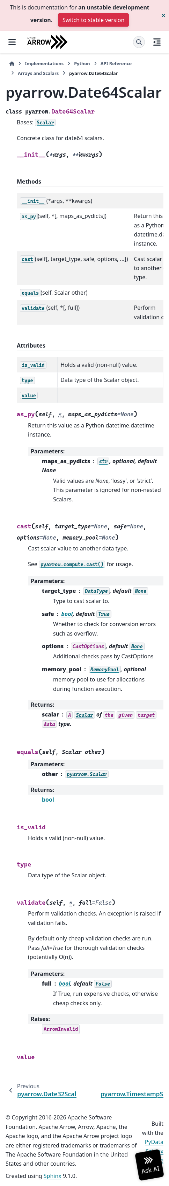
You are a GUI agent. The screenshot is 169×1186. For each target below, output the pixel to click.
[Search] (139, 42)
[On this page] (156, 42)
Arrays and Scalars (38, 73)
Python (82, 63)
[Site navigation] (12, 42)
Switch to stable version (93, 20)
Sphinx (52, 1176)
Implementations (44, 63)
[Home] (11, 63)
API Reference (116, 63)
